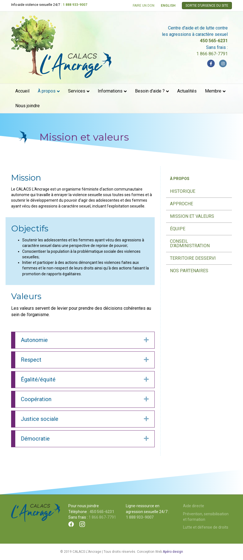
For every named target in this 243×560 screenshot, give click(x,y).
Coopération (36, 399)
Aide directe (193, 506)
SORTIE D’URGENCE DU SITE (207, 6)
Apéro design (173, 552)
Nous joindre (27, 105)
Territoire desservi (193, 258)
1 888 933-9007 (75, 5)
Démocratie (35, 438)
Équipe (177, 228)
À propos (47, 91)
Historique (182, 191)
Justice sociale (39, 419)
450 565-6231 (214, 40)
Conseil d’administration (190, 243)
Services (76, 91)
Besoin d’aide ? (150, 91)
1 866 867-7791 (212, 53)
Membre (213, 91)
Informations (110, 91)
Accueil (22, 91)
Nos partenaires (189, 270)
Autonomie (34, 340)
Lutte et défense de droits (205, 527)
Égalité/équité (38, 379)
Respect (31, 359)
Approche (181, 203)
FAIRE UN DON (143, 6)
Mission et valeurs (192, 216)
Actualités (187, 91)
